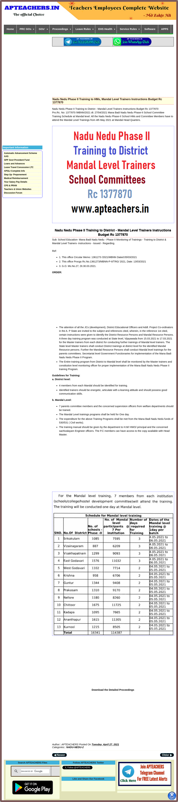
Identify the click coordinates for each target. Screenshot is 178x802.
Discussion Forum (13, 193)
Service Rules (128, 28)
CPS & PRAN (10, 185)
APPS (164, 28)
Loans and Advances (14, 163)
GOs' (42, 28)
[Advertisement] (113, 70)
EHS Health (105, 28)
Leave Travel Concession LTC (18, 167)
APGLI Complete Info (14, 171)
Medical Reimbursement (16, 178)
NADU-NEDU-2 (75, 747)
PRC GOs (25, 28)
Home (10, 28)
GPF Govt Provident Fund (17, 160)
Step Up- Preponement (15, 174)
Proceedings (60, 28)
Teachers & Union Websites (17, 189)
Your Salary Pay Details (15, 182)
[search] (35, 771)
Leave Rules (83, 28)
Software (149, 28)
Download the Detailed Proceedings (113, 689)
